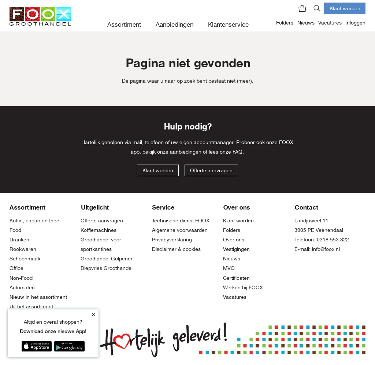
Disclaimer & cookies (176, 249)
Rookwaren (23, 249)
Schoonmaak (25, 258)
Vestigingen (236, 249)
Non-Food (21, 278)
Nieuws (306, 23)
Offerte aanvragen (211, 170)
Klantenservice (228, 24)
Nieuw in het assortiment (38, 297)
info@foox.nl (326, 249)
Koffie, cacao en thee (34, 220)
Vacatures (330, 23)
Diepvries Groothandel (107, 268)
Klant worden (345, 8)
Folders (284, 23)
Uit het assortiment (31, 306)
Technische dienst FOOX (180, 220)
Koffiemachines (98, 230)
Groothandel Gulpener (107, 258)
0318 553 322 (333, 239)
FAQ (237, 152)
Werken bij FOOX (243, 287)
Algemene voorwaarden (180, 230)
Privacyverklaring (172, 239)
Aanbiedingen (174, 24)
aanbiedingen (185, 152)
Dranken (19, 239)
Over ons (233, 239)
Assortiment (124, 24)
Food (15, 230)
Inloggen (355, 23)
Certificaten (236, 278)
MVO (229, 268)
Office (16, 268)
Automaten (22, 287)
